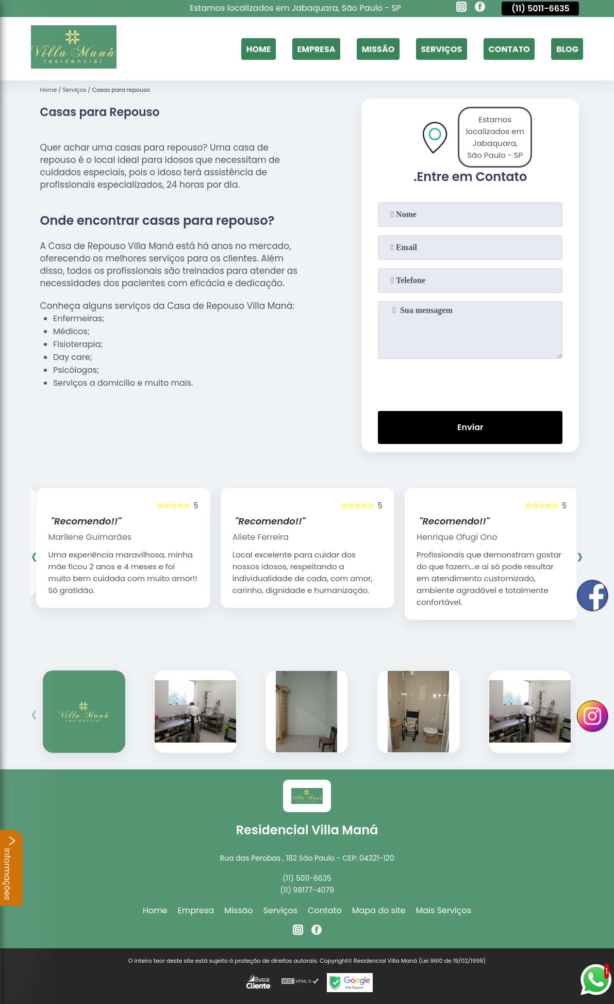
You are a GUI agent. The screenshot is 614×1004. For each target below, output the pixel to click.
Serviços (441, 49)
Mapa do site (379, 910)
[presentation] (470, 383)
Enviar (470, 427)
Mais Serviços (444, 910)
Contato (509, 49)
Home (258, 49)
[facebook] (480, 8)
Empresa (316, 49)
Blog (567, 49)
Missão (378, 49)
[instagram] (461, 8)
